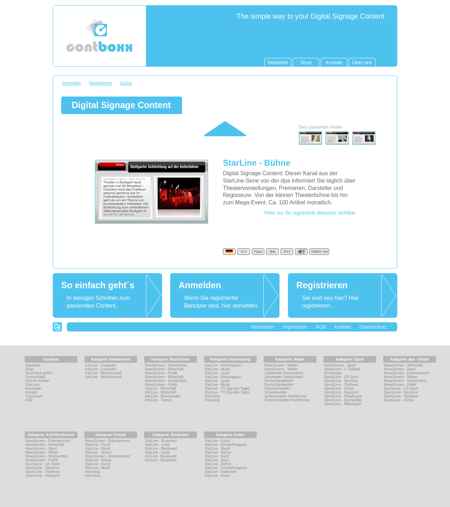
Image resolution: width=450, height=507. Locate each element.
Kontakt (342, 327)
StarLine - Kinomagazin (223, 365)
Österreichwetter (277, 388)
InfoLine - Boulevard (160, 456)
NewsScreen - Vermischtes (166, 365)
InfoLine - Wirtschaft (160, 388)
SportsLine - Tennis (339, 388)
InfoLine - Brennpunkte (162, 396)
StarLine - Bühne (98, 452)
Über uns (32, 385)
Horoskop (212, 396)
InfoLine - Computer (100, 365)
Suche (126, 83)
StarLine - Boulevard (161, 441)
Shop (29, 369)
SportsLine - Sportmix (341, 381)
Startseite (32, 365)
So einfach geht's (38, 373)
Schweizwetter (275, 392)
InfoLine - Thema (158, 400)
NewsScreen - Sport (339, 365)
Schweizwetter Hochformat (285, 396)
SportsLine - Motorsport (342, 404)
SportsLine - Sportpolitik (342, 400)
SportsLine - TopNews (341, 385)
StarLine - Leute (217, 373)
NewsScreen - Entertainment (406, 373)
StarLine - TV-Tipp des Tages (227, 388)
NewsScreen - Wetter (281, 365)
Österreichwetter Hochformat (286, 400)
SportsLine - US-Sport (341, 377)
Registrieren (100, 83)
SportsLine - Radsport (341, 392)
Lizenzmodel (35, 377)
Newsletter (262, 327)
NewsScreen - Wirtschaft (164, 369)
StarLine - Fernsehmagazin (226, 445)
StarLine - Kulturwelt (220, 472)
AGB (320, 327)
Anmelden (71, 83)
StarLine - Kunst (97, 445)
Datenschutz (373, 327)
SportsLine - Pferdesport (343, 396)
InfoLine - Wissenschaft (103, 373)
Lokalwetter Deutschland (283, 373)
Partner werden (37, 381)
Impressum (295, 327)
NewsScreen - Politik (161, 373)
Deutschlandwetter (279, 381)
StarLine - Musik (217, 369)
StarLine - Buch (217, 456)
